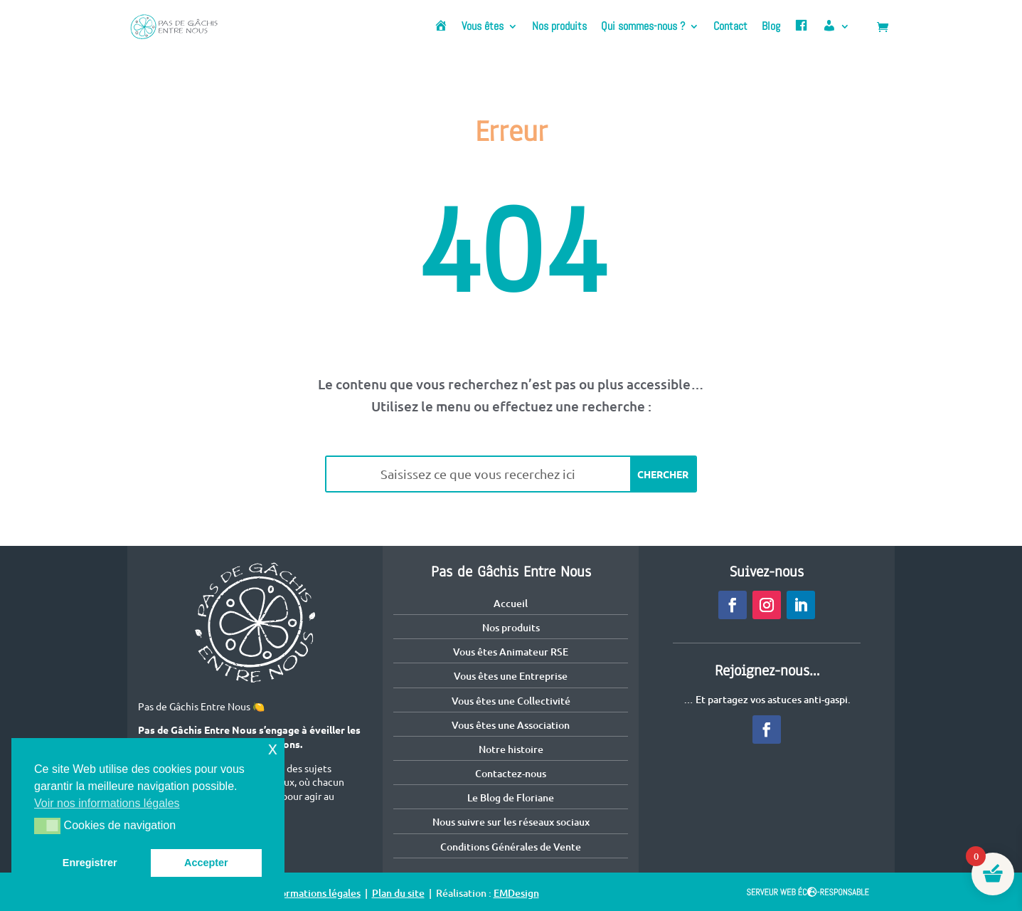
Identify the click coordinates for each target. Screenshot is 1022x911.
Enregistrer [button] (90, 862)
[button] (47, 825)
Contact (730, 27)
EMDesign (516, 893)
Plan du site (398, 893)
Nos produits (559, 27)
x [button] (272, 748)
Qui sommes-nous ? (643, 27)
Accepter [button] (206, 862)
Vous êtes (483, 27)
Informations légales (314, 893)
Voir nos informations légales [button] (107, 803)
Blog (771, 27)
